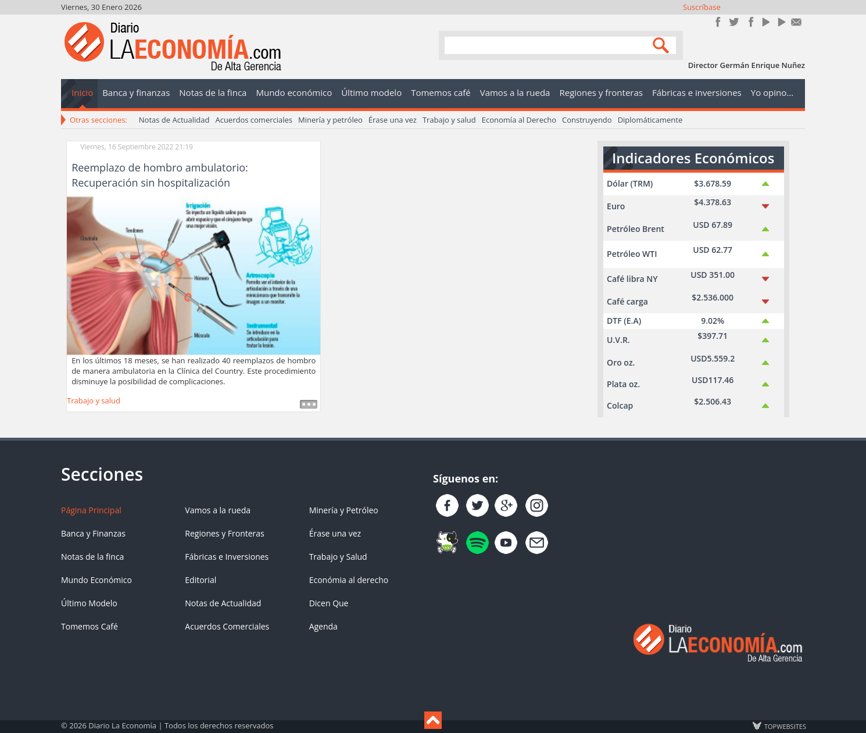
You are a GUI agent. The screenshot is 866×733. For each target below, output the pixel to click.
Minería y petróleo (330, 120)
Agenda (323, 626)
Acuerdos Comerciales (227, 626)
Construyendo (587, 120)
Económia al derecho (349, 579)
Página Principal (91, 510)
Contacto (796, 22)
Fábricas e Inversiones (227, 556)
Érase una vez (392, 120)
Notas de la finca (92, 556)
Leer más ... (308, 404)
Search (662, 44)
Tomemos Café (89, 626)
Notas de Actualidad (174, 120)
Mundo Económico (96, 579)
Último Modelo (89, 603)
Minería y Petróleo (343, 510)
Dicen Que (329, 603)
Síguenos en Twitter (734, 22)
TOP (784, 726)
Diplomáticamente (650, 120)
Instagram (749, 22)
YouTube (765, 22)
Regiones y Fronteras (224, 533)
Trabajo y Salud (338, 556)
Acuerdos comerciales (253, 120)
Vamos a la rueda (218, 510)
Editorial (200, 579)
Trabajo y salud (449, 120)
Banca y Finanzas (93, 533)
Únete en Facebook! (718, 22)
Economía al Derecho (519, 120)
